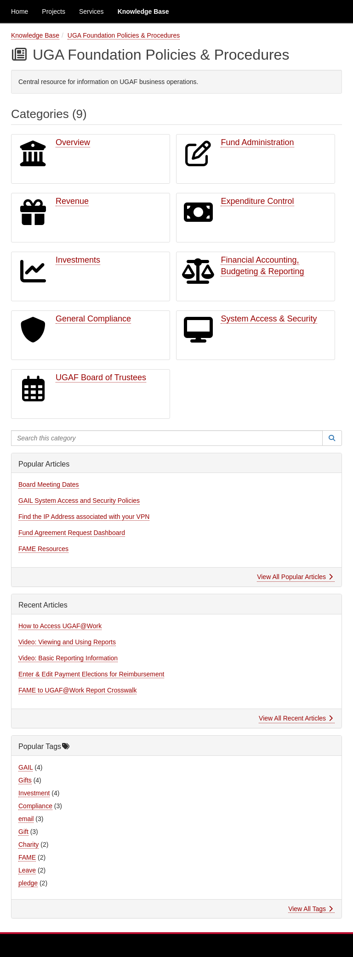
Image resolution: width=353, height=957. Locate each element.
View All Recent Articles (296, 718)
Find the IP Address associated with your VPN (83, 516)
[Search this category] (167, 438)
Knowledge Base (143, 11)
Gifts (25, 780)
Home (19, 11)
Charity (28, 844)
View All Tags (310, 908)
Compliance (35, 806)
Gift (23, 831)
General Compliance (93, 318)
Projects (53, 11)
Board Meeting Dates (48, 484)
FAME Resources (43, 548)
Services (91, 11)
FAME (27, 857)
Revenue (72, 201)
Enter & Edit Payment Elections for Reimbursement (91, 674)
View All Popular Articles (295, 576)
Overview (73, 142)
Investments (78, 260)
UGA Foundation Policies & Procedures (124, 35)
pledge (28, 883)
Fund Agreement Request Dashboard (71, 532)
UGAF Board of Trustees (101, 377)
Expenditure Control (257, 201)
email (26, 818)
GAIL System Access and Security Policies (79, 500)
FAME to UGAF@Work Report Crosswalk (77, 690)
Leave (27, 870)
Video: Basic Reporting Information (68, 658)
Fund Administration (257, 142)
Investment (34, 793)
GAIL (25, 767)
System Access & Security (269, 318)
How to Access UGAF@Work (60, 626)
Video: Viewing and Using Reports (67, 642)
